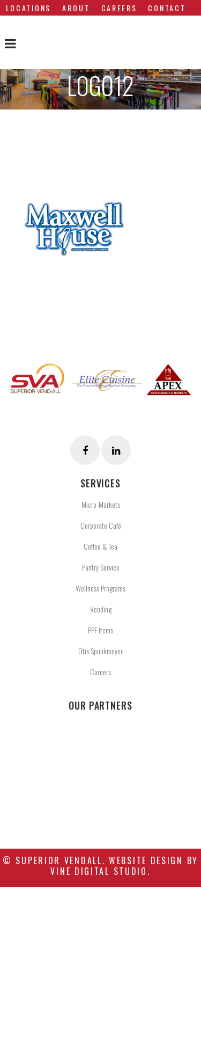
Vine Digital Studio (98, 871)
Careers (100, 671)
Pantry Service (101, 567)
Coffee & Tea (100, 546)
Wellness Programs (100, 588)
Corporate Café (100, 525)
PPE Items (100, 630)
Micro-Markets (100, 504)
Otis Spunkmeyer (100, 650)
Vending (100, 609)
